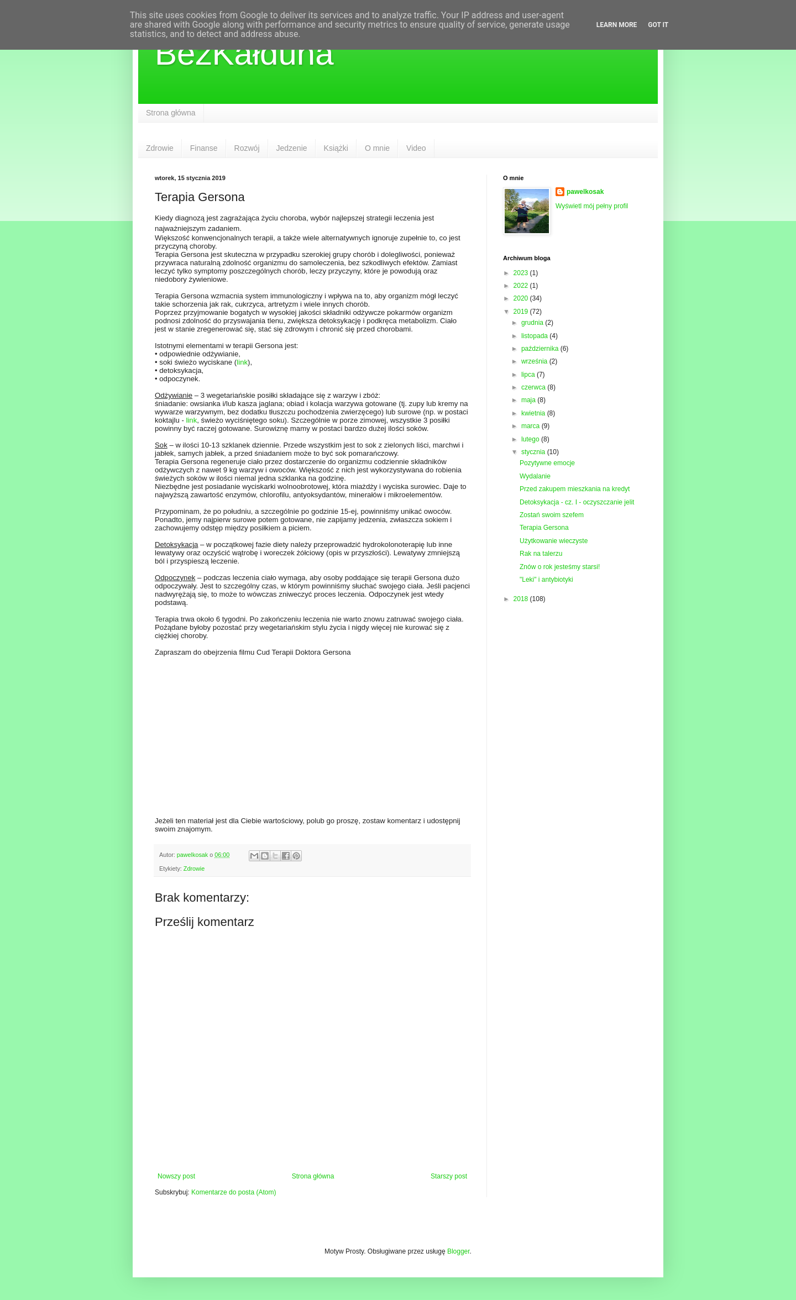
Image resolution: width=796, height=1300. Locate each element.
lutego (531, 439)
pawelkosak (585, 192)
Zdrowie (160, 148)
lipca (529, 374)
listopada (535, 336)
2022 (522, 286)
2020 (522, 298)
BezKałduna (244, 53)
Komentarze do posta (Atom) (233, 1192)
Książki (336, 148)
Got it (658, 25)
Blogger (458, 1251)
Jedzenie (291, 148)
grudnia (533, 323)
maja (529, 400)
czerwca (534, 387)
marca (531, 426)
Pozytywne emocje (547, 463)
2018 (522, 599)
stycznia (534, 452)
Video (416, 148)
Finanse (204, 148)
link (242, 362)
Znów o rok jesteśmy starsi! (560, 567)
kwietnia (534, 413)
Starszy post (449, 1176)
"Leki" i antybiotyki (546, 579)
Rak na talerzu (541, 553)
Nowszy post (176, 1176)
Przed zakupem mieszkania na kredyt (575, 489)
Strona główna (171, 112)
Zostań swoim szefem (552, 515)
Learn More (616, 25)
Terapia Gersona (544, 527)
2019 (522, 311)
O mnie (377, 148)
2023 (522, 273)
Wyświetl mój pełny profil (592, 206)
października (541, 348)
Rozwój (247, 148)
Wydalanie (535, 476)
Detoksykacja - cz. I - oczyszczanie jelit (577, 502)
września (535, 361)
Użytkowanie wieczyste (554, 541)
